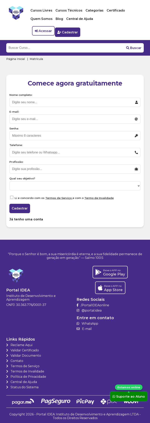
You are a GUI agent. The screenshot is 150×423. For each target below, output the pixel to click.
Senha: (14, 126)
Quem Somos (41, 19)
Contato (14, 359)
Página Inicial (15, 57)
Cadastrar (69, 31)
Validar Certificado (22, 349)
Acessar (43, 31)
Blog (59, 19)
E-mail (84, 327)
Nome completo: (20, 93)
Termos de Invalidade (25, 370)
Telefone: (15, 143)
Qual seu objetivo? (22, 177)
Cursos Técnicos (68, 10)
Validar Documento (23, 354)
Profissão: (16, 160)
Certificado (116, 10)
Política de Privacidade (26, 375)
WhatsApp (87, 322)
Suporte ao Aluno (128, 397)
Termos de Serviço (58, 196)
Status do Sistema (22, 385)
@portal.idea (89, 309)
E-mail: (14, 110)
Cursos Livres (41, 10)
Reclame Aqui (19, 343)
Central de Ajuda (79, 19)
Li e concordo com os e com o (64, 196)
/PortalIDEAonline (93, 303)
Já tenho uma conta (26, 218)
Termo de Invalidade (99, 196)
